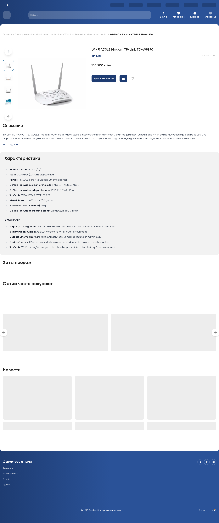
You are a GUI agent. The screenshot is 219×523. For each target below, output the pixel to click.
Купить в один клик (104, 78)
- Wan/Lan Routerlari (74, 34)
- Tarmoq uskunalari (24, 34)
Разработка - (207, 510)
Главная (7, 34)
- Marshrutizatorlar (97, 34)
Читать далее (10, 144)
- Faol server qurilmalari (49, 34)
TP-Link (96, 56)
